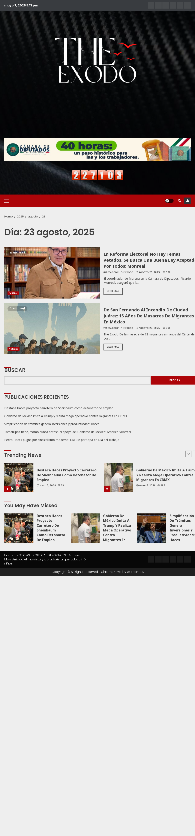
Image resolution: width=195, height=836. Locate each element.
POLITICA (39, 555)
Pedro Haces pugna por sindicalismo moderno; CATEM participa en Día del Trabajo (61, 440)
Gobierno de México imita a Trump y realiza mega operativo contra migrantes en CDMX (65, 416)
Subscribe (187, 201)
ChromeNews (111, 572)
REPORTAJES (57, 555)
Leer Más (113, 291)
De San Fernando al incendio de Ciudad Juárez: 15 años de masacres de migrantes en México (149, 316)
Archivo (74, 555)
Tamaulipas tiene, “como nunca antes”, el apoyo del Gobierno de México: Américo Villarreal (67, 432)
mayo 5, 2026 (147, 485)
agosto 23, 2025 (149, 272)
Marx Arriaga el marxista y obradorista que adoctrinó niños (45, 561)
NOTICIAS (23, 555)
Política (13, 293)
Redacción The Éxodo (119, 272)
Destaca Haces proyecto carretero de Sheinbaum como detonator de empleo (58, 408)
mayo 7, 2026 (48, 485)
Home (9, 555)
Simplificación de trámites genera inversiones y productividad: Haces (51, 424)
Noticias (13, 349)
